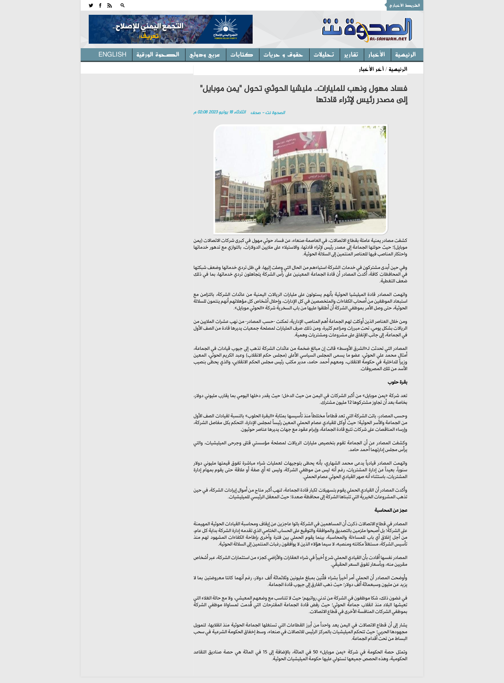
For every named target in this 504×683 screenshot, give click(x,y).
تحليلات (323, 54)
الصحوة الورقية (157, 54)
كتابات (241, 54)
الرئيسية (405, 54)
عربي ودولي (204, 54)
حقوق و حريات (283, 54)
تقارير (351, 54)
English (112, 54)
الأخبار (376, 54)
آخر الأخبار (371, 69)
